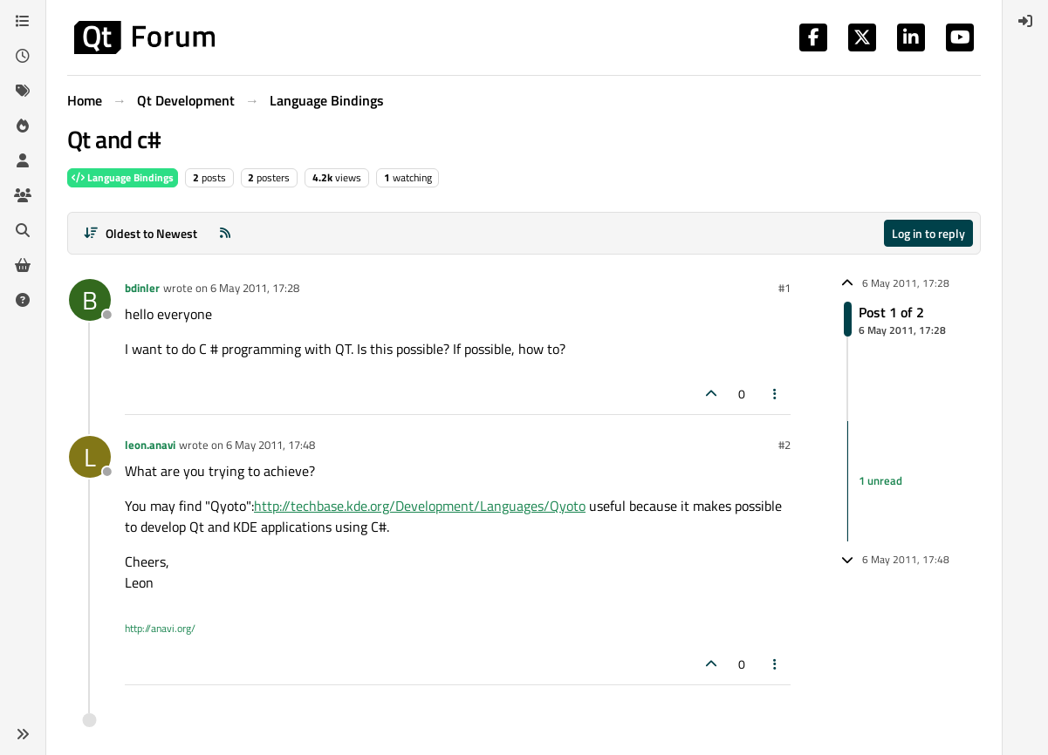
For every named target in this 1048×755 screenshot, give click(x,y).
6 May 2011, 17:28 (254, 287)
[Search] (22, 230)
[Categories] (22, 21)
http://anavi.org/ (160, 628)
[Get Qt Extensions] (22, 265)
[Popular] (22, 125)
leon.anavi (150, 444)
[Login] (1025, 21)
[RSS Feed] (225, 233)
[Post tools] (775, 393)
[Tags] (22, 91)
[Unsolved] (22, 300)
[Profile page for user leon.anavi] (90, 457)
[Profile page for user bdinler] (90, 300)
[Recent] (22, 56)
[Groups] (22, 195)
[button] (22, 734)
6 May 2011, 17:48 (270, 444)
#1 (784, 287)
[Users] (22, 160)
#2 (784, 444)
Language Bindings (123, 177)
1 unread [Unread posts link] (880, 480)
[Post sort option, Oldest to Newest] (140, 233)
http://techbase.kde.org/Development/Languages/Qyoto (420, 505)
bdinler (142, 287)
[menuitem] (1025, 21)
